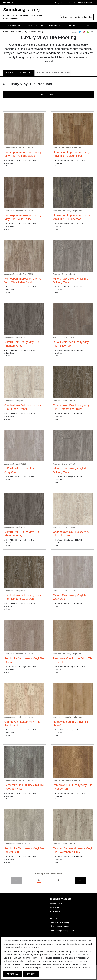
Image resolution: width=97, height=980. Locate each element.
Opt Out (30, 974)
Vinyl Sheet (54, 26)
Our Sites (7, 2)
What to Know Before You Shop (53, 73)
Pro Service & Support (83, 2)
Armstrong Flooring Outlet (62, 931)
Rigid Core (70, 26)
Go (90, 17)
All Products (55, 911)
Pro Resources (22, 15)
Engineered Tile (35, 26)
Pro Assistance (36, 15)
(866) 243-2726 (64, 2)
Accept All (12, 974)
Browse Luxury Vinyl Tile (18, 73)
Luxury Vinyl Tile (13, 26)
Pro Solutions (8, 15)
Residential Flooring (59, 922)
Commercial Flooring (59, 926)
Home (5, 32)
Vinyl (13, 32)
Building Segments (10, 19)
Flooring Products (60, 899)
